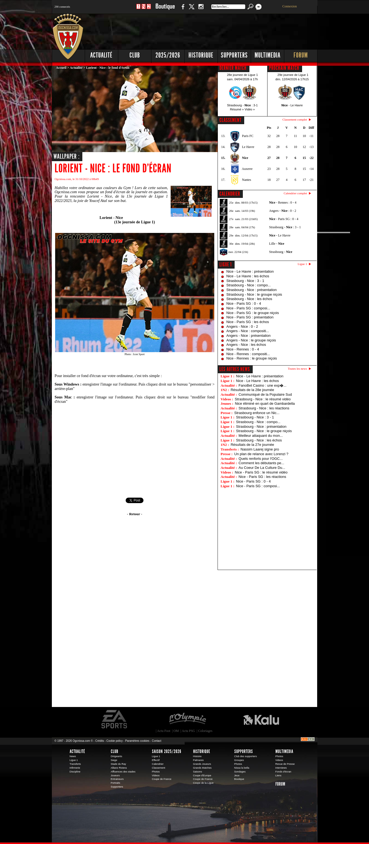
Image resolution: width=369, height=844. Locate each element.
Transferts (75, 764)
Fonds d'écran (283, 771)
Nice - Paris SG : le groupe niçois (252, 313)
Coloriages (205, 731)
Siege (114, 760)
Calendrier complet (295, 193)
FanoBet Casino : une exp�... (262, 385)
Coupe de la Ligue (203, 783)
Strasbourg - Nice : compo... (248, 285)
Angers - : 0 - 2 (282, 211)
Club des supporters (245, 756)
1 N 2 (144, 9)
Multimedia (267, 55)
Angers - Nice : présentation (248, 335)
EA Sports (114, 719)
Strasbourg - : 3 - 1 (285, 227)
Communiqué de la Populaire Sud (265, 394)
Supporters (234, 55)
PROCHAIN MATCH (284, 68)
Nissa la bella (241, 767)
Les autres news (234, 369)
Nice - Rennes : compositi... (248, 354)
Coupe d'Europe (202, 775)
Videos (156, 775)
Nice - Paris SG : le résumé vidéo (261, 472)
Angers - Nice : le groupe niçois (251, 340)
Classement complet (295, 119)
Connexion (289, 6)
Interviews (281, 767)
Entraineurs (117, 779)
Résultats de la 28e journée (252, 390)
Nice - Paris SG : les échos (247, 322)
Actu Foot (163, 731)
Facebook (182, 9)
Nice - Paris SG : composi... (248, 308)
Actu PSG (188, 731)
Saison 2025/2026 (166, 751)
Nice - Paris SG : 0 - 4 (243, 303)
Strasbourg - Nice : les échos (249, 299)
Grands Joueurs (202, 764)
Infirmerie (75, 767)
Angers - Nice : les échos (246, 345)
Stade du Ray (118, 764)
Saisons (197, 771)
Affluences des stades (123, 771)
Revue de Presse (285, 764)
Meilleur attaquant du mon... (261, 436)
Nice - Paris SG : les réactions (262, 477)
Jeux (237, 775)
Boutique (165, 9)
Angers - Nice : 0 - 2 (242, 326)
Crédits (99, 740)
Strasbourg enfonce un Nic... (257, 413)
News (73, 756)
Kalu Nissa (261, 719)
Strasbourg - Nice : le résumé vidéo (263, 399)
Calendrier (158, 764)
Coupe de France (161, 779)
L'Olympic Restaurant (187, 719)
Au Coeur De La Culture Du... (262, 468)
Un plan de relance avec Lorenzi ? (261, 454)
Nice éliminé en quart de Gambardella (265, 403)
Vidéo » (250, 109)
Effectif (156, 760)
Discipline (75, 771)
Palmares (198, 760)
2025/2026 (168, 55)
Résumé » (237, 109)
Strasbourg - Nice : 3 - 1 (245, 281)
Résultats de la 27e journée (252, 445)
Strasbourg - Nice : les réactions (264, 408)
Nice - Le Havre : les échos (247, 276)
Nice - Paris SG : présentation (250, 317)
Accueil (61, 68)
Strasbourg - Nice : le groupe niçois (254, 294)
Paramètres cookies (137, 740)
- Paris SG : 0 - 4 (283, 219)
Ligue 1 (225, 264)
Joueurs (115, 775)
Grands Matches (202, 767)
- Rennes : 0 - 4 (282, 202)
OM (176, 731)
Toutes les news (297, 368)
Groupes (239, 760)
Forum (301, 55)
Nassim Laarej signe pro (260, 449)
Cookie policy (114, 740)
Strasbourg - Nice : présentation (251, 290)
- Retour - (134, 514)
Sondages (240, 771)
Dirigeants (116, 756)
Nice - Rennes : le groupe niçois (251, 358)
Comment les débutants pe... (261, 463)
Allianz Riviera (119, 767)
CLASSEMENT (230, 120)
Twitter (191, 9)
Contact (156, 740)
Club (134, 55)
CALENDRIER (229, 193)
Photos (156, 771)
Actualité (101, 55)
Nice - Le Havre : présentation (250, 271)
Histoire (197, 756)
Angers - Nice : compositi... (247, 331)
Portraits (115, 783)
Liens (278, 775)
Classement (158, 767)
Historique (200, 55)
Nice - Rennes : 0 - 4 (242, 349)
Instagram (200, 9)
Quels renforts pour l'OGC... (261, 459)
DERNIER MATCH (233, 68)
